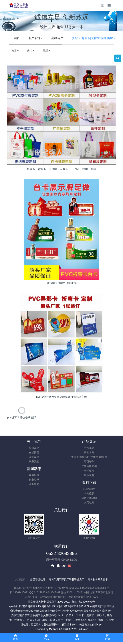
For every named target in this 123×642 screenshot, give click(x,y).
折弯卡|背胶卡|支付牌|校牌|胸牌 (92, 38)
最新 (46, 50)
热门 (31, 50)
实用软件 (89, 502)
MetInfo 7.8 (55, 629)
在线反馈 (34, 456)
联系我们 (34, 461)
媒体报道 (34, 475)
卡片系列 (34, 38)
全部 (16, 38)
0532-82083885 (61, 553)
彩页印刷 (89, 461)
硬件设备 (89, 475)
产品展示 (89, 441)
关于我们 (34, 441)
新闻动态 (34, 469)
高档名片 (57, 38)
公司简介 (34, 447)
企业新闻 (34, 484)
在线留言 (34, 452)
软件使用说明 (89, 498)
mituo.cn (83, 629)
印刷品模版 (89, 488)
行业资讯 (34, 479)
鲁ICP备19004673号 (83, 601)
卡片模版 (89, 493)
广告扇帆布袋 (89, 466)
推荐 (15, 50)
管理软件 (89, 470)
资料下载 (89, 483)
